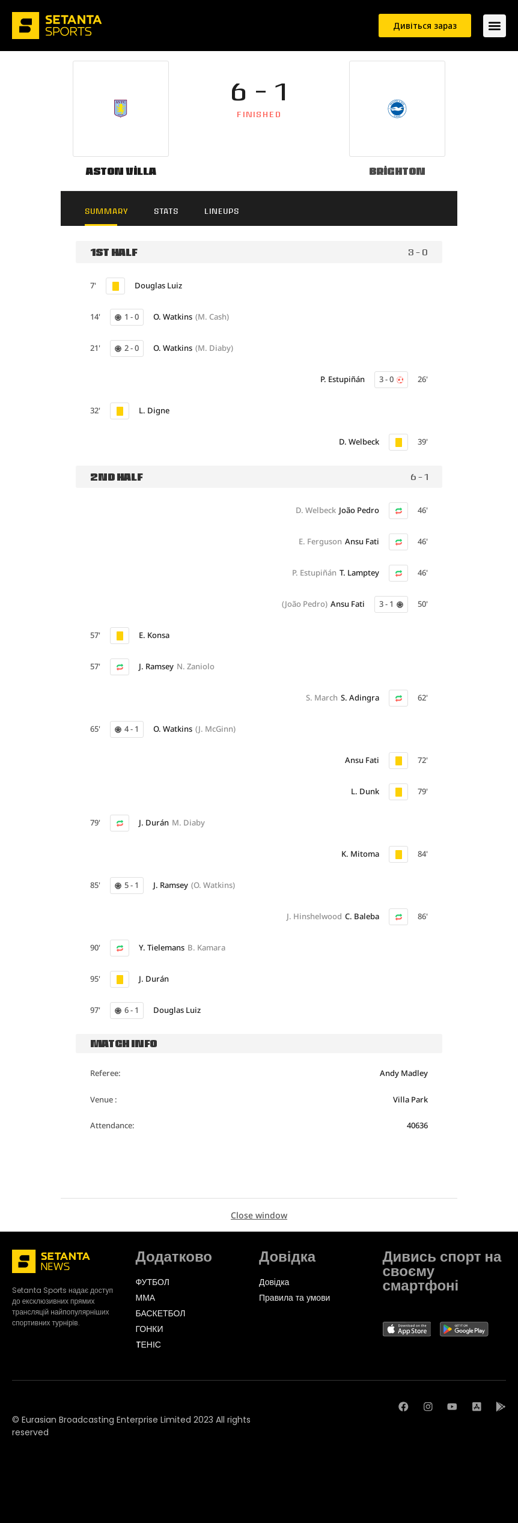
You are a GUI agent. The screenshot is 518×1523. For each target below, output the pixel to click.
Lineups (236, 211)
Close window (259, 1215)
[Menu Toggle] (494, 25)
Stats (176, 211)
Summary (111, 211)
